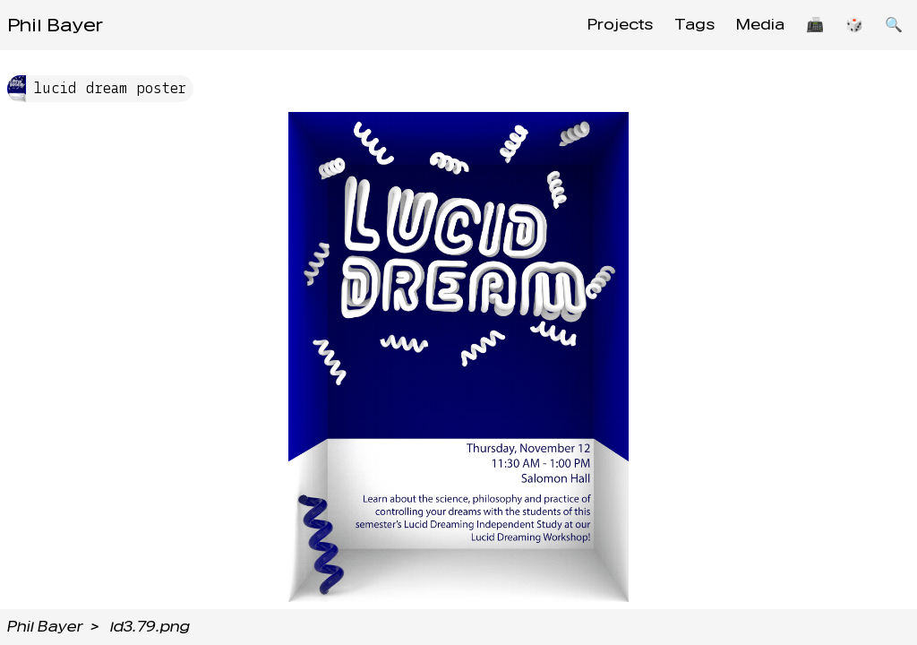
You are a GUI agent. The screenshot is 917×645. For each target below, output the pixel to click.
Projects (620, 24)
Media (760, 24)
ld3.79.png (150, 626)
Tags (694, 24)
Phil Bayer (55, 25)
